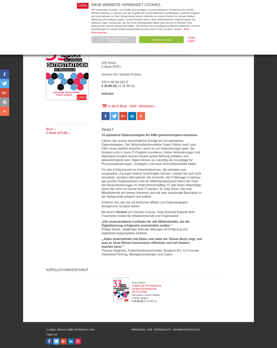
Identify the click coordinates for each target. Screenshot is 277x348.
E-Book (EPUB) (57, 133)
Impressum (138, 329)
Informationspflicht (186, 329)
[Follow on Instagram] (78, 341)
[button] (106, 116)
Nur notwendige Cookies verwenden (113, 39)
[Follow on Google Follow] (64, 341)
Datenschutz (162, 329)
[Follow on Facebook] (49, 341)
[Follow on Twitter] (56, 341)
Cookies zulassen (161, 39)
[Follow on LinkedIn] (71, 341)
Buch (49, 129)
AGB (149, 329)
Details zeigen (191, 39)
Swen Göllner (139, 282)
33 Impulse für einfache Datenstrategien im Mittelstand (146, 288)
